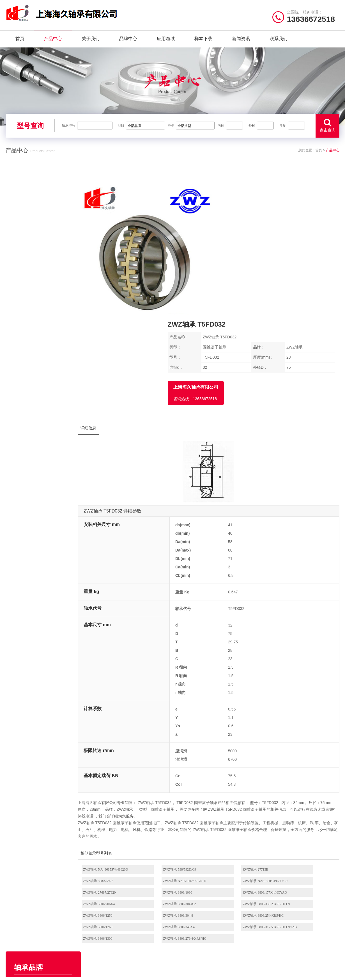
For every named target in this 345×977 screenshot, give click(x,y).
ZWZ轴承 (45, 339)
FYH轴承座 (45, 268)
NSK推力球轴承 (191, 898)
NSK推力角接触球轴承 (232, 932)
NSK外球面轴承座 (192, 924)
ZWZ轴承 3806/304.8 (179, 791)
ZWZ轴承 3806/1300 (239, 803)
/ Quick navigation (29, 874)
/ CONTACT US (286, 874)
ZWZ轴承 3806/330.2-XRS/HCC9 (308, 780)
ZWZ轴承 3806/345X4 (119, 803)
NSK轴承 (45, 239)
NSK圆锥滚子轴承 (230, 924)
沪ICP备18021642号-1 (239, 970)
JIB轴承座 (45, 411)
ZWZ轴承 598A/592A (300, 757)
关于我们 (91, 42)
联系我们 (279, 42)
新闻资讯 (241, 42)
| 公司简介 (33, 970)
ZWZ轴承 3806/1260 (299, 791)
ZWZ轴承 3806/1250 (118, 791)
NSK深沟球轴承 (191, 889)
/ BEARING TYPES (202, 874)
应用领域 (166, 42)
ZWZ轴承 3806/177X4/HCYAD (126, 780)
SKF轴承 (45, 325)
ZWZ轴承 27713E (237, 757)
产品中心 (53, 42)
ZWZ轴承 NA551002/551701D (125, 768)
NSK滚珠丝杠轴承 (230, 915)
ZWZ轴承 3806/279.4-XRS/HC (306, 803)
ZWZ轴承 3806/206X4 (180, 780)
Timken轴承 (45, 296)
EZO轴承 (45, 253)
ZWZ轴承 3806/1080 (299, 768)
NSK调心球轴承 (191, 906)
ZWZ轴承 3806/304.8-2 (240, 780)
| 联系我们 (55, 970)
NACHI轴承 (45, 382)
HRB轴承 (45, 311)
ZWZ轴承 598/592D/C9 (180, 757)
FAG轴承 (45, 368)
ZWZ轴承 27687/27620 (240, 768)
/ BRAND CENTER (116, 874)
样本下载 (203, 42)
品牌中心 (128, 42)
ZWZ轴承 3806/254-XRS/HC (244, 791)
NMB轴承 (45, 354)
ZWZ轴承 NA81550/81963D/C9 (186, 768)
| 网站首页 (15, 970)
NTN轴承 (45, 282)
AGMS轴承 (45, 397)
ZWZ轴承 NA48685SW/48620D (126, 757)
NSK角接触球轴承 (192, 915)
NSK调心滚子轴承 (230, 898)
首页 (19, 42)
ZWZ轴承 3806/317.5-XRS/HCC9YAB (189, 803)
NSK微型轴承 (189, 932)
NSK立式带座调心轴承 (232, 906)
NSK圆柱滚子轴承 (230, 889)
